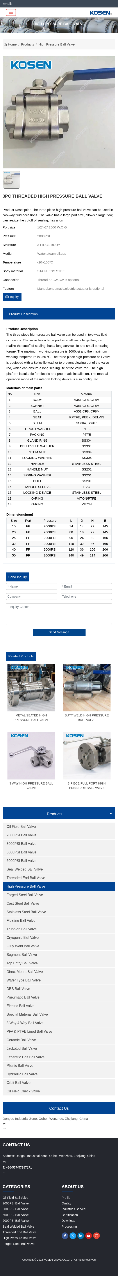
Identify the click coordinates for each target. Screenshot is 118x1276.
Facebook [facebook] (65, 1235)
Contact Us (59, 1108)
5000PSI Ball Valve (21, 852)
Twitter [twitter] (73, 1235)
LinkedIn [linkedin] (80, 1235)
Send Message (59, 632)
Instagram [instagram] (96, 1235)
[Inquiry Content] (59, 614)
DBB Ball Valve (18, 989)
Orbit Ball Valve (18, 1083)
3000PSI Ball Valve (21, 844)
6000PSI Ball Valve (21, 861)
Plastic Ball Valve (20, 1065)
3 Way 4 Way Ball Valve (25, 1023)
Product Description (23, 314)
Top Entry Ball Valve (22, 963)
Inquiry (12, 296)
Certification (70, 1215)
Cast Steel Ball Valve (23, 903)
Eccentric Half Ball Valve (26, 1057)
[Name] (31, 586)
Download (68, 1220)
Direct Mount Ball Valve (25, 972)
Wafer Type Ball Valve (24, 980)
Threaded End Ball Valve (26, 878)
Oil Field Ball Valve (21, 826)
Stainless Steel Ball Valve (26, 912)
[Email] (86, 586)
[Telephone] (86, 596)
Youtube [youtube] (88, 1235)
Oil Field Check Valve (23, 1091)
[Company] (31, 596)
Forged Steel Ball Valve (25, 895)
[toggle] (11, 12)
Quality (66, 1203)
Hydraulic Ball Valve (22, 1074)
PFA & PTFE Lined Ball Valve (29, 1031)
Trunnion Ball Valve (22, 929)
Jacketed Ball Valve (22, 1048)
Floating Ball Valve (21, 920)
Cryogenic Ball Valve (23, 937)
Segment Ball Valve (22, 955)
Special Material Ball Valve (27, 1014)
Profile (66, 1197)
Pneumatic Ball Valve (23, 997)
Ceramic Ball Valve (21, 1040)
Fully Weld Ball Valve (23, 946)
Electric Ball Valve (20, 1006)
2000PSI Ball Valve (21, 835)
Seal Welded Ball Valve (25, 869)
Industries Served (74, 1209)
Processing (69, 1226)
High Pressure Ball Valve (26, 886)
